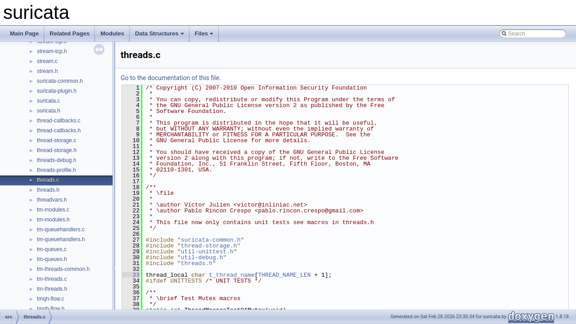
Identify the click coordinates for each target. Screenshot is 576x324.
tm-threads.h (52, 289)
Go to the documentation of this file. (171, 77)
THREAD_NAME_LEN (284, 275)
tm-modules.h (53, 219)
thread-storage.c (56, 140)
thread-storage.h (56, 150)
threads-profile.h (56, 170)
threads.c (48, 180)
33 (131, 275)
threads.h (48, 190)
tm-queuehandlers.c (61, 229)
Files (204, 33)
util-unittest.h (207, 252)
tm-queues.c (52, 249)
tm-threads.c (52, 279)
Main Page (24, 33)
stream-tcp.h (52, 51)
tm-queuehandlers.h (61, 239)
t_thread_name (231, 275)
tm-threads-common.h (63, 269)
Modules (112, 33)
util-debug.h (202, 257)
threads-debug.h (56, 160)
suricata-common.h (60, 81)
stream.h (47, 71)
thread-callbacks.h (59, 130)
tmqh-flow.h (50, 309)
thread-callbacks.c (59, 120)
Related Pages (70, 33)
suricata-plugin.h (56, 91)
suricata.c (48, 101)
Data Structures (159, 33)
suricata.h (48, 111)
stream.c (47, 61)
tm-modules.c (53, 210)
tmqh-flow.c (50, 299)
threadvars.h (52, 200)
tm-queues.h (52, 259)
